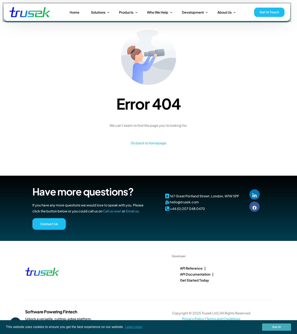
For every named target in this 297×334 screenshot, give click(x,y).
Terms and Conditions (223, 319)
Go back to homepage (148, 143)
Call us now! (112, 211)
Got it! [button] (276, 327)
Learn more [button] (133, 327)
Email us (132, 211)
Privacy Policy (193, 319)
